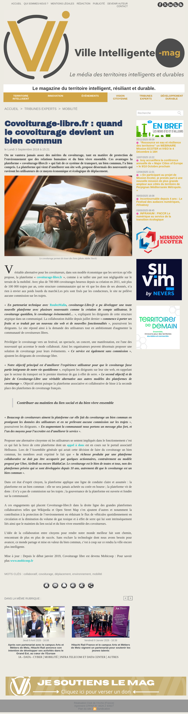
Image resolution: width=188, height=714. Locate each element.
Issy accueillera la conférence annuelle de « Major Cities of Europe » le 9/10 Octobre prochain (159, 159)
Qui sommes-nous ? (36, 3)
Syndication (103, 708)
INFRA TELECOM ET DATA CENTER (84, 657)
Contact (122, 6)
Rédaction (84, 3)
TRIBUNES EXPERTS (42, 109)
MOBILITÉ (74, 109)
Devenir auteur (117, 3)
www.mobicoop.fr (22, 560)
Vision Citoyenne (120, 97)
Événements (90, 95)
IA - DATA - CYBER (27, 657)
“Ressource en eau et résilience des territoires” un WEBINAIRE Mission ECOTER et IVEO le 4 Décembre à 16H (159, 145)
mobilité (100, 574)
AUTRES (117, 657)
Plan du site (84, 708)
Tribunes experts (145, 97)
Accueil (16, 3)
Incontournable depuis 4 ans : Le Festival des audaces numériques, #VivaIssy (157, 193)
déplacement (64, 574)
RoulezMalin (58, 305)
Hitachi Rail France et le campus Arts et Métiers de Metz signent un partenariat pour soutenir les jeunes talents (100, 648)
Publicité (99, 3)
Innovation (55, 95)
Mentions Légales (63, 3)
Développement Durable (172, 97)
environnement (83, 574)
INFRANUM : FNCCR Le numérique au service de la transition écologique (159, 206)
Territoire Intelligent (21, 97)
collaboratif (31, 574)
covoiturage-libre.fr (49, 277)
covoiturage (46, 574)
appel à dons (75, 445)
